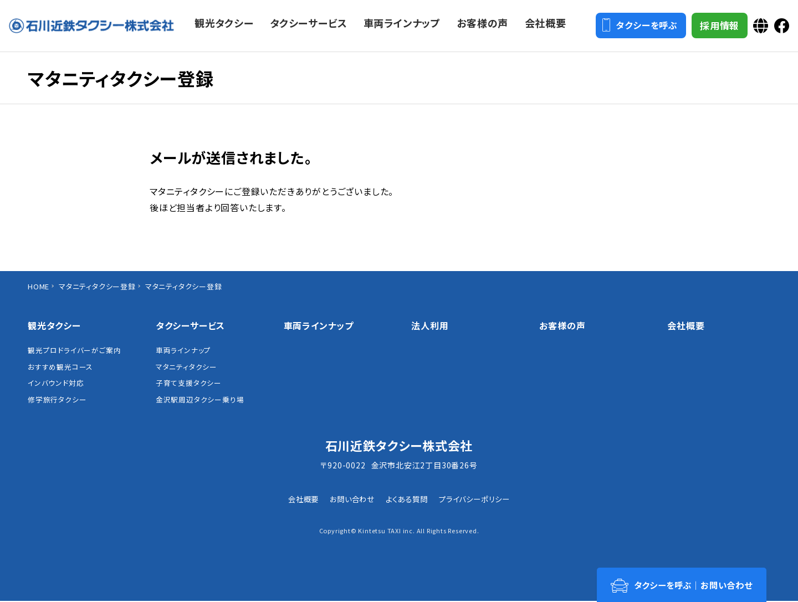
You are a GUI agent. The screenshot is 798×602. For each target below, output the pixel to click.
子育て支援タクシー (189, 384)
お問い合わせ (350, 500)
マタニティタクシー (186, 367)
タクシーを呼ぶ (638, 27)
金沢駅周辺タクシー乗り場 (200, 401)
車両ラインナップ (183, 350)
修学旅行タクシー (57, 401)
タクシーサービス (190, 325)
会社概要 (685, 325)
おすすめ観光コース (60, 367)
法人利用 (429, 325)
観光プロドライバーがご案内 (74, 350)
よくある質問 (407, 500)
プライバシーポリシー (478, 500)
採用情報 (718, 27)
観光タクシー (54, 325)
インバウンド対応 (56, 384)
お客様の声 (562, 325)
